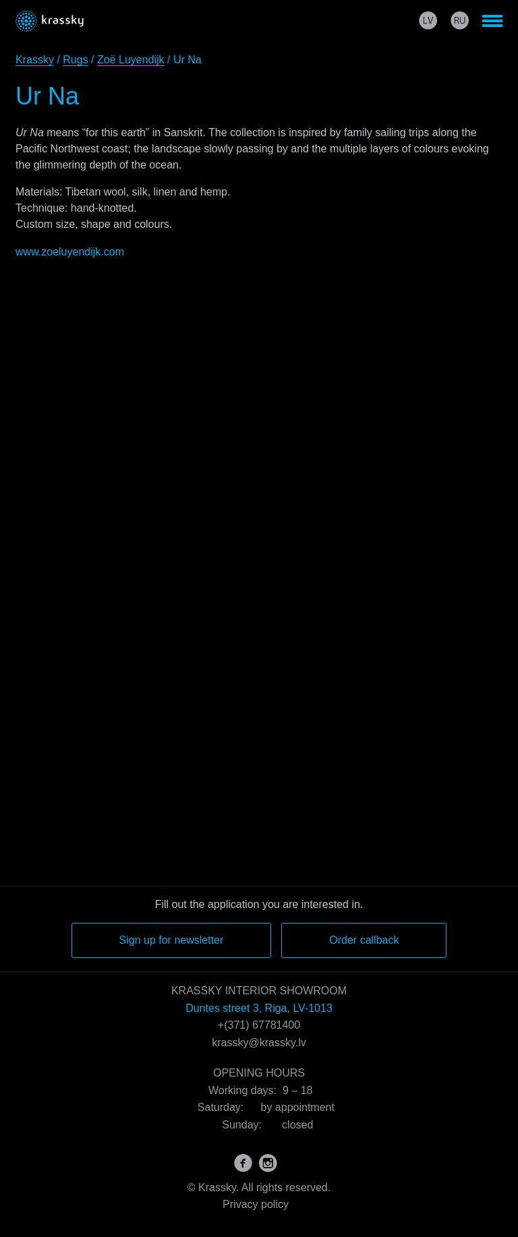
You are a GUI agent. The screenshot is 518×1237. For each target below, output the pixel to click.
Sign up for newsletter (171, 940)
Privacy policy (256, 1204)
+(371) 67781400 (259, 1025)
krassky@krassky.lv (259, 1042)
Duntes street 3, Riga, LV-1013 (259, 1008)
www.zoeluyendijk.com (70, 252)
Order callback (364, 940)
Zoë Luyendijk (131, 59)
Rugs (75, 59)
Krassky (35, 59)
